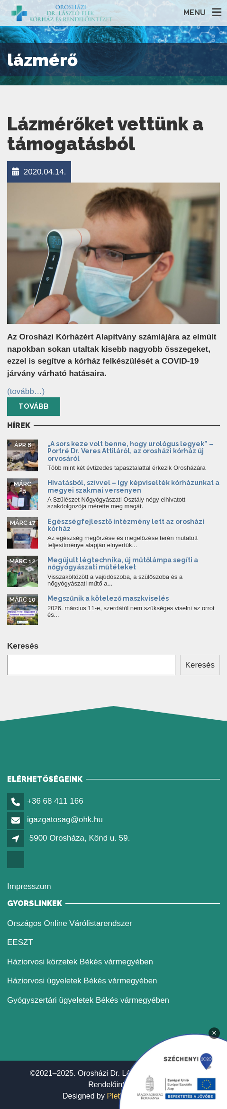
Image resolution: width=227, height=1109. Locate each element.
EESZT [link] (20, 942)
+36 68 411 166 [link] (55, 801)
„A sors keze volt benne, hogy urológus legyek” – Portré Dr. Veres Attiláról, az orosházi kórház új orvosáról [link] (130, 451)
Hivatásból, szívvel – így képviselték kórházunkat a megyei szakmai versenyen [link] (133, 486)
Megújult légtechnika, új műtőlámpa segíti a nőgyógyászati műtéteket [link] (122, 563)
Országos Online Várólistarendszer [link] (69, 923)
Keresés (22, 646)
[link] (62, 13)
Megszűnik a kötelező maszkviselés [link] (108, 598)
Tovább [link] (33, 406)
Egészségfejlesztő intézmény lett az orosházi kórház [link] (125, 525)
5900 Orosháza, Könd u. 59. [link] (79, 838)
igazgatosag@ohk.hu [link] (65, 819)
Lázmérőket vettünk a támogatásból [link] (105, 134)
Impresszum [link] (29, 886)
